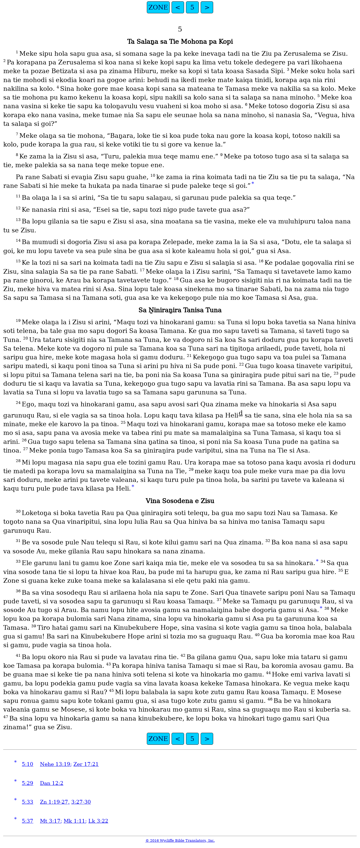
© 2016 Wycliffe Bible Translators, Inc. (180, 840)
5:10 (27, 764)
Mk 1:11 (74, 821)
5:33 (27, 802)
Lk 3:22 (98, 821)
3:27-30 (81, 802)
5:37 (27, 821)
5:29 (27, 783)
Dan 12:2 (51, 783)
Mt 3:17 (50, 821)
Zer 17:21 (86, 764)
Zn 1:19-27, (55, 802)
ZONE (158, 7)
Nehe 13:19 (55, 764)
